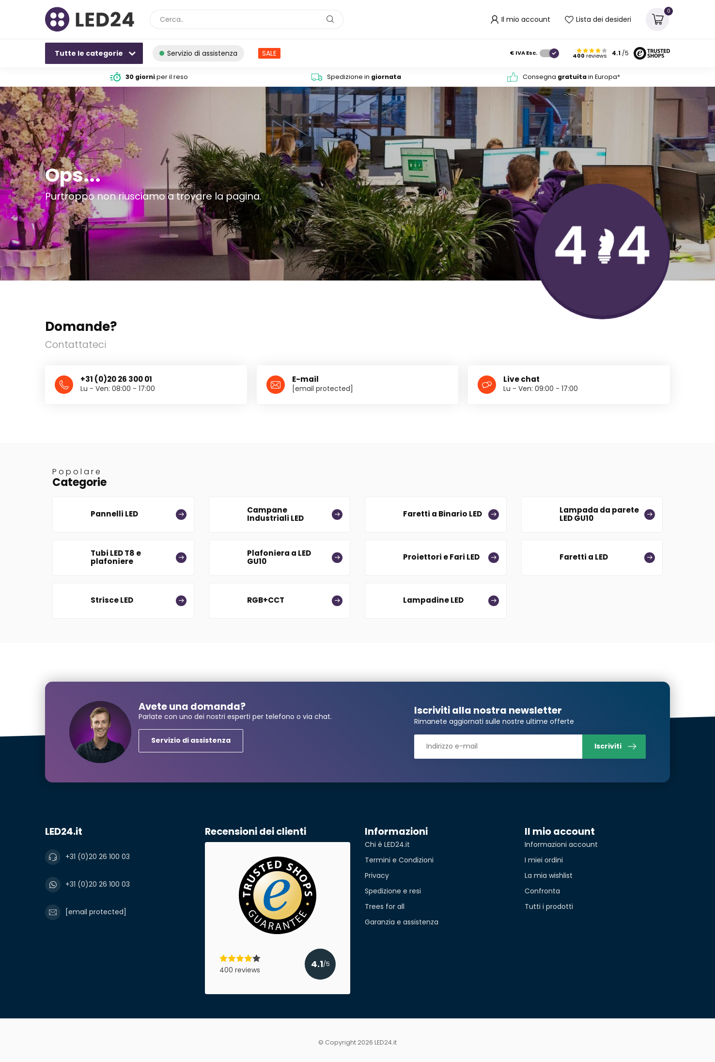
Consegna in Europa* (571, 76)
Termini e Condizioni (399, 860)
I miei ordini (544, 860)
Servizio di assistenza (191, 740)
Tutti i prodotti (549, 906)
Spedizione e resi (393, 891)
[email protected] (322, 388)
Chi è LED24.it (387, 844)
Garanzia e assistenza (401, 922)
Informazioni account (561, 844)
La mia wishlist (549, 875)
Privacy (377, 875)
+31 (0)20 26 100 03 (97, 856)
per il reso (156, 76)
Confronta (542, 891)
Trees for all (384, 906)
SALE (269, 53)
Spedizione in (364, 76)
